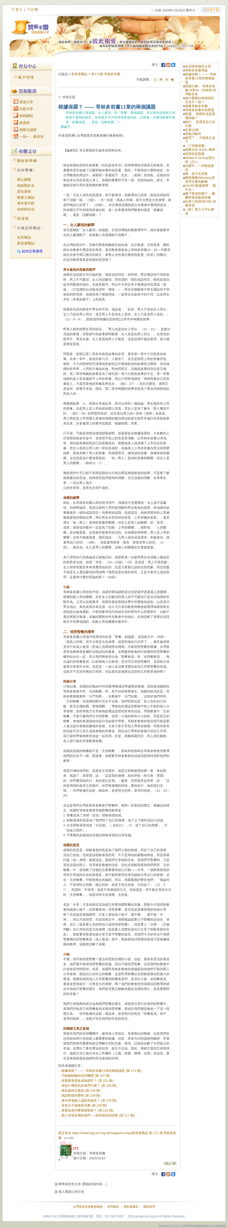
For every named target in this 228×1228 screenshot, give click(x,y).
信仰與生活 (25, 209)
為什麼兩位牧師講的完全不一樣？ (199, 100)
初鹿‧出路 (192, 130)
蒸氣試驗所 (193, 134)
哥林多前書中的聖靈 (199, 110)
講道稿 (23, 218)
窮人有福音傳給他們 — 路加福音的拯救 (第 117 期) (98, 1115)
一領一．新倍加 (28, 137)
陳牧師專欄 (27, 161)
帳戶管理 (26, 77)
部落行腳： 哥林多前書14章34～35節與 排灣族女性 (200, 90)
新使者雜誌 (25, 243)
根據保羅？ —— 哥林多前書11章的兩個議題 (200, 78)
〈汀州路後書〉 (196, 146)
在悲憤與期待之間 (198, 66)
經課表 (21, 123)
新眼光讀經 (25, 130)
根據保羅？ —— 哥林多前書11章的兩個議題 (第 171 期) (101, 1071)
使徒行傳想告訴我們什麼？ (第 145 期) (89, 1085)
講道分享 (23, 102)
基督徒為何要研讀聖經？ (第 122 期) (87, 1110)
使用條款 (113, 1206)
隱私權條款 (131, 1206)
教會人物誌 (25, 197)
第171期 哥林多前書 (105, 74)
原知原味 (24, 191)
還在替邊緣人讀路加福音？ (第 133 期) (89, 1100)
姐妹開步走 (25, 185)
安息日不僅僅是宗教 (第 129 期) (84, 1105)
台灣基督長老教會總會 (88, 1206)
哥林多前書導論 (196, 70)
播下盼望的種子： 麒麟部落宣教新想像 (200, 195)
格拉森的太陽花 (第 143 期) (81, 1090)
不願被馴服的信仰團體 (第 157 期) (85, 1076)
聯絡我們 (149, 1206)
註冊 (34, 9)
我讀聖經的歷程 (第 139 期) (81, 1095)
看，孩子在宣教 (196, 174)
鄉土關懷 (24, 179)
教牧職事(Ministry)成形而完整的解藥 (199, 179)
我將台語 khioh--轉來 (200, 149)
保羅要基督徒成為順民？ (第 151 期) (87, 1080)
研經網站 (23, 116)
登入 (19, 9)
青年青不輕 (25, 203)
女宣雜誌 (24, 237)
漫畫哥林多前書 (196, 106)
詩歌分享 (23, 109)
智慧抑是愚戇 (194, 154)
